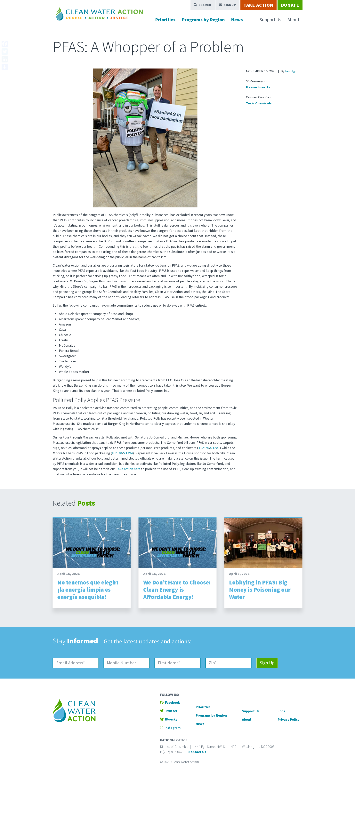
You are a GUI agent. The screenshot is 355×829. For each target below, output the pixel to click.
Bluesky (168, 719)
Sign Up (267, 662)
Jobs (281, 711)
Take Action (258, 5)
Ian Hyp (290, 71)
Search (203, 5)
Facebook (170, 702)
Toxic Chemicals (259, 103)
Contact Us (197, 752)
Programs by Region (203, 20)
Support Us (270, 20)
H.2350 (204, 448)
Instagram (170, 727)
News (237, 20)
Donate (290, 5)
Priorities (165, 20)
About (293, 20)
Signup (227, 5)
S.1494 (128, 453)
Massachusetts (258, 87)
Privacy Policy (288, 719)
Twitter (168, 711)
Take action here (128, 469)
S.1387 (215, 448)
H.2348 (117, 453)
